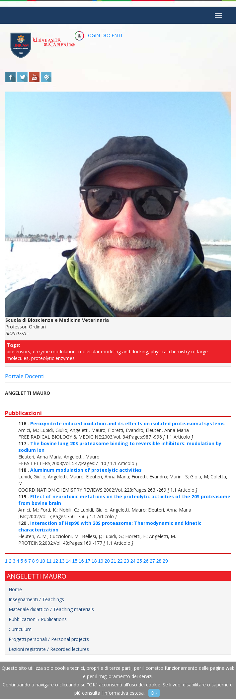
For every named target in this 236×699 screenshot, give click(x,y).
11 (49, 561)
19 (100, 561)
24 (133, 561)
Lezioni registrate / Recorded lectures (49, 649)
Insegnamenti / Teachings (36, 599)
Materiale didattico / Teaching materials (51, 609)
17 (87, 561)
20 (107, 561)
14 (68, 561)
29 (165, 561)
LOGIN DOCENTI (98, 35)
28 (159, 561)
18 (94, 561)
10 (42, 561)
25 (139, 561)
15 (75, 561)
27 (152, 561)
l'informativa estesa (123, 693)
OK (154, 693)
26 (146, 561)
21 (113, 561)
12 (55, 561)
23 (126, 561)
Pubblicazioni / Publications (38, 619)
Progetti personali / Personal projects (49, 639)
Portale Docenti (25, 376)
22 (120, 561)
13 (62, 561)
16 (81, 561)
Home (15, 589)
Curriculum (20, 629)
